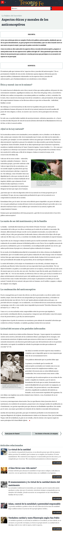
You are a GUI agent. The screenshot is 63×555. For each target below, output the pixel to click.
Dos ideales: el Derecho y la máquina (46, 433)
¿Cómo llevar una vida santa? (22, 468)
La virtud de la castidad (19, 449)
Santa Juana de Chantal (12, 433)
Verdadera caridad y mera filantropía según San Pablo (33, 517)
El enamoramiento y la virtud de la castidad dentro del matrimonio (34, 484)
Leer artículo (57, 463)
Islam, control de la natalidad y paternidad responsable (34, 503)
